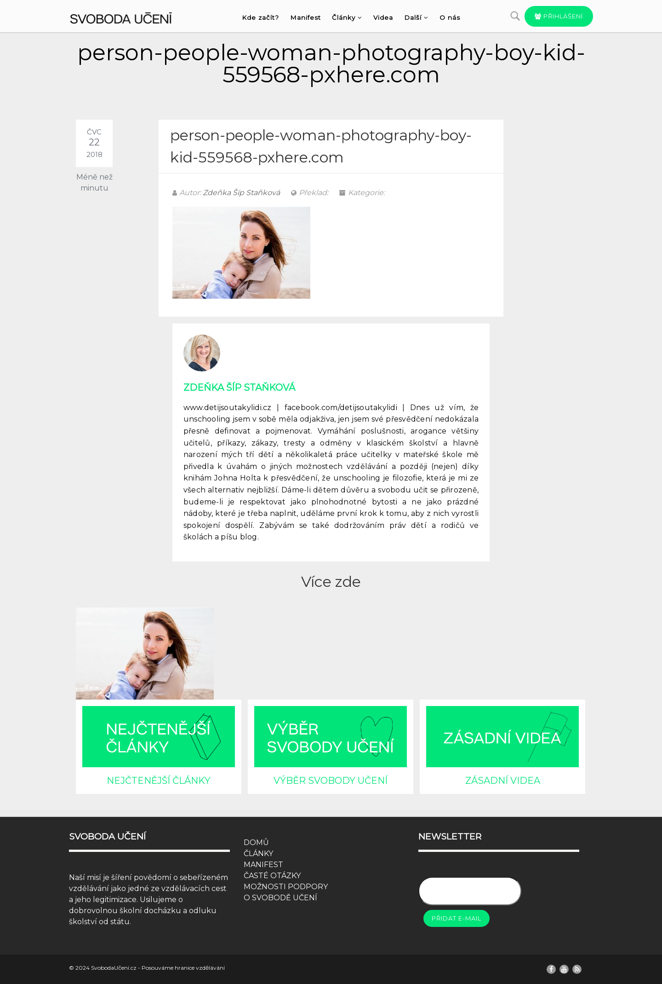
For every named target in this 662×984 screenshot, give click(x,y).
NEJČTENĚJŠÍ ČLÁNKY (159, 780)
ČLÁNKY (258, 853)
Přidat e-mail (456, 918)
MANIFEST (263, 864)
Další (416, 17)
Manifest (305, 17)
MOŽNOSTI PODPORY (286, 886)
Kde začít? (260, 17)
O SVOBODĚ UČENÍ (280, 897)
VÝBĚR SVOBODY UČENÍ (331, 780)
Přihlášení (559, 16)
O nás (449, 17)
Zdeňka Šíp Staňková (241, 192)
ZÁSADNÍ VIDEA (502, 780)
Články (347, 17)
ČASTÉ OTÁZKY (272, 875)
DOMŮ (256, 842)
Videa (383, 17)
